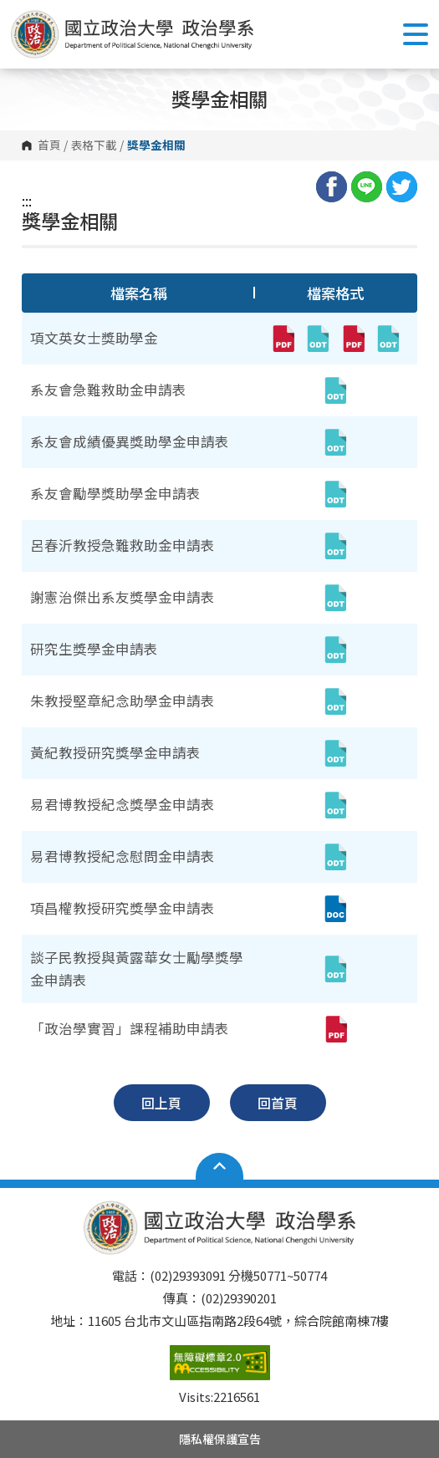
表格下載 (93, 145)
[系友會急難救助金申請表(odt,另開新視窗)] (335, 390)
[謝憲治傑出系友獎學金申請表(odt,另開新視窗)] (335, 598)
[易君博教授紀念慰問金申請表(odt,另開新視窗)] (335, 857)
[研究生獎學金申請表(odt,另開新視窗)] (335, 649)
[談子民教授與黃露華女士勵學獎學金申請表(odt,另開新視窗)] (335, 969)
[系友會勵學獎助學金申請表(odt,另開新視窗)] (335, 494)
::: (27, 200)
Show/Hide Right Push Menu (415, 34)
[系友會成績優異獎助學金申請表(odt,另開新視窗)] (335, 442)
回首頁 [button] (278, 1103)
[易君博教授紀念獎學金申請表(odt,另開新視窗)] (335, 805)
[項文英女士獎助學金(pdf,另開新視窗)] (282, 338)
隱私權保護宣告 (220, 1438)
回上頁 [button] (161, 1103)
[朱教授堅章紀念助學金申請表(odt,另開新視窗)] (335, 701)
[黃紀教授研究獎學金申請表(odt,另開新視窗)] (335, 753)
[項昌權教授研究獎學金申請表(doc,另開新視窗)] (335, 909)
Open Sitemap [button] (219, 1166)
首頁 (49, 145)
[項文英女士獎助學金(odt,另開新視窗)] (318, 338)
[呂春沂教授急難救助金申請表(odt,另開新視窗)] (335, 546)
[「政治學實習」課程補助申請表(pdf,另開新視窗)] (335, 1029)
